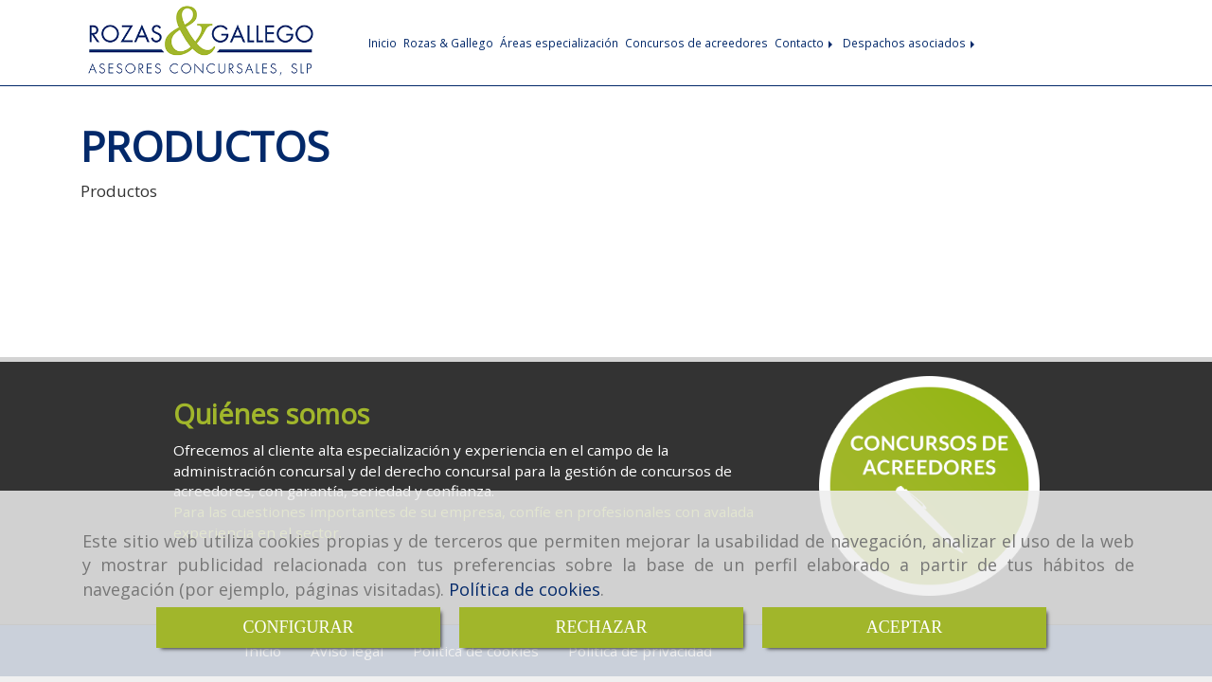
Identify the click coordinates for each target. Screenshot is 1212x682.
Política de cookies (524, 589)
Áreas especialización (559, 42)
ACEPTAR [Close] (904, 627)
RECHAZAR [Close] (601, 627)
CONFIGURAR (297, 627)
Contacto (805, 42)
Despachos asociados (910, 42)
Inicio (382, 42)
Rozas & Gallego (448, 42)
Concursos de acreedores (696, 42)
